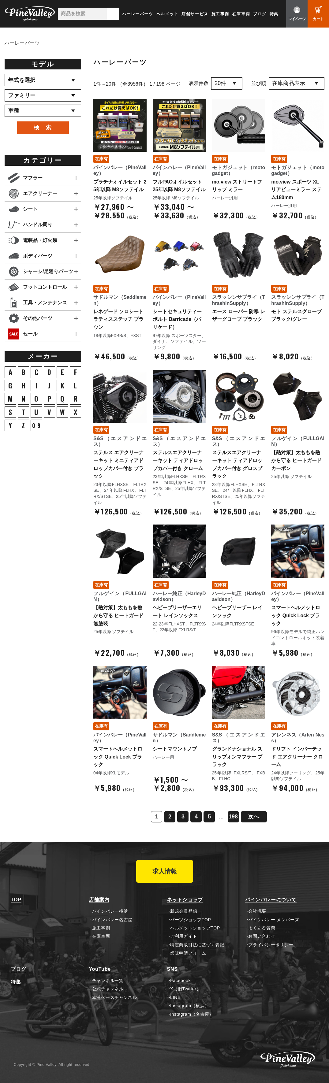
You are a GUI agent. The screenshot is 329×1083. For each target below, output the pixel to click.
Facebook (180, 980)
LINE (175, 997)
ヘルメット (167, 14)
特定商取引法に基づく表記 (197, 944)
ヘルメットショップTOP (195, 927)
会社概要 (257, 911)
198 (233, 817)
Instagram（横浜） (189, 1005)
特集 (274, 14)
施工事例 (220, 14)
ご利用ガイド (183, 936)
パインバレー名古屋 (112, 919)
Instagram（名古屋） (192, 1014)
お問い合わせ (261, 936)
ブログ (260, 14)
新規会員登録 (183, 911)
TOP (16, 899)
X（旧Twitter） (185, 988)
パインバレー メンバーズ (273, 919)
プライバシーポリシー (270, 944)
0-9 (36, 425)
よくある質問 (261, 927)
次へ (253, 817)
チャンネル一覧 (108, 980)
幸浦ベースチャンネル (114, 997)
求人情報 (164, 871)
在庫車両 (241, 14)
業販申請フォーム (188, 953)
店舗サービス (194, 14)
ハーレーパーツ (137, 14)
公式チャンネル (108, 988)
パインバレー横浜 (110, 911)
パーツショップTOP (190, 919)
